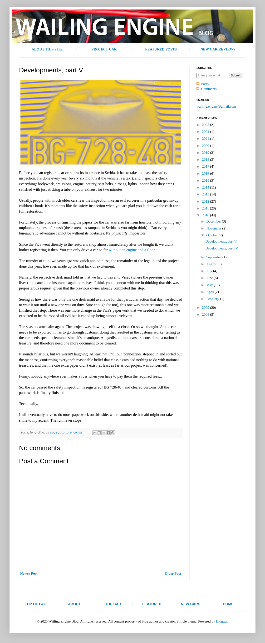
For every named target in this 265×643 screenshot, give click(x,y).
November (214, 228)
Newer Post (29, 573)
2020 (206, 146)
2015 (206, 180)
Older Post (173, 573)
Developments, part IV (222, 248)
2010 (206, 215)
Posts (205, 84)
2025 (206, 125)
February (213, 299)
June (210, 278)
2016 (206, 173)
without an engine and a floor (132, 250)
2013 (206, 194)
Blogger (221, 621)
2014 (206, 187)
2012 (206, 201)
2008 (206, 314)
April (210, 292)
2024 (206, 132)
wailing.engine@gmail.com (216, 106)
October (212, 235)
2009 (206, 307)
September (214, 257)
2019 (206, 153)
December (214, 221)
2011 (206, 208)
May (210, 285)
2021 (206, 138)
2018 (206, 159)
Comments (209, 89)
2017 (206, 166)
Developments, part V (221, 241)
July (209, 271)
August (211, 264)
